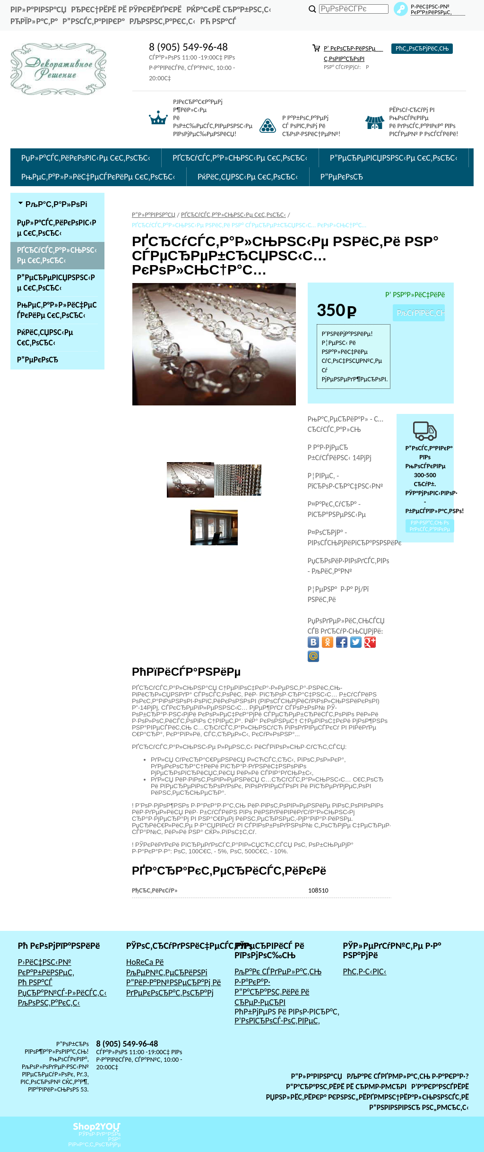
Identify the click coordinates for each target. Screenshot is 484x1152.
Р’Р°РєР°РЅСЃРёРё (440, 1086)
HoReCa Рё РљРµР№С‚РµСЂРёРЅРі (166, 967)
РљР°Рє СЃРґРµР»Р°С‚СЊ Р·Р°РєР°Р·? (408, 1076)
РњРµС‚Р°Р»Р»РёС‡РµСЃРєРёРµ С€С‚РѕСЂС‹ (98, 177)
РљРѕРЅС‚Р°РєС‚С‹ (163, 21)
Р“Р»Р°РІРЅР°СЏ (316, 1076)
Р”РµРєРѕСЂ (341, 177)
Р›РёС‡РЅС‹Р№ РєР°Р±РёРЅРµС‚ (46, 967)
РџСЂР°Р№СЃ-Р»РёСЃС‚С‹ (62, 993)
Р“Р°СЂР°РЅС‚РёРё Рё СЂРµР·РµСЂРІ (271, 997)
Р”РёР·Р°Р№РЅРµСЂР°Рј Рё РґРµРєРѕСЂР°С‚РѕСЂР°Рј (173, 987)
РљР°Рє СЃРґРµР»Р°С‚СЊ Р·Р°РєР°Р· (277, 976)
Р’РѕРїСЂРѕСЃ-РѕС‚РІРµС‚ (277, 1020)
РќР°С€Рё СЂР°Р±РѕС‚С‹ (228, 9)
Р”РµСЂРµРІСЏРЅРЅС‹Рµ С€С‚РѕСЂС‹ (394, 158)
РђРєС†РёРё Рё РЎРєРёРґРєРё (126, 9)
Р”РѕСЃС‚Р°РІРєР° (93, 21)
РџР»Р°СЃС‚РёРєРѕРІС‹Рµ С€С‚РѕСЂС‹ (85, 158)
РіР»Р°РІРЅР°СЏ (38, 9)
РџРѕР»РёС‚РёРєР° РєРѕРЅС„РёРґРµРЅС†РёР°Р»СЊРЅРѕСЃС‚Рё (367, 1096)
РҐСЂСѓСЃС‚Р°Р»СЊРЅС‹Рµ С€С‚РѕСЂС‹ (240, 158)
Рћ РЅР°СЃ (218, 21)
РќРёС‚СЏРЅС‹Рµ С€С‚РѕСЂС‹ (248, 177)
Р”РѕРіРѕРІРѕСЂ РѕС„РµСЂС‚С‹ (419, 1107)
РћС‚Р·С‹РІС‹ (365, 971)
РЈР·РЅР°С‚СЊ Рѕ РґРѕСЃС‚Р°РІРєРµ (430, 526)
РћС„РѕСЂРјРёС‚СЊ (422, 48)
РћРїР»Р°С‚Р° (34, 21)
